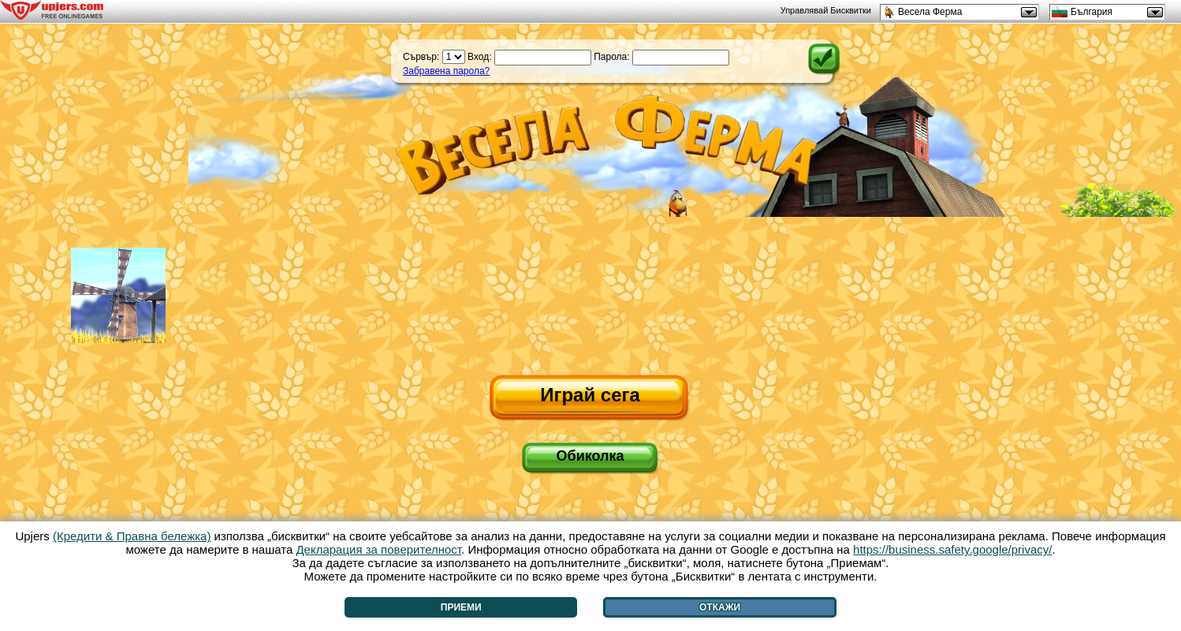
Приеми (461, 607)
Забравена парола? (446, 71)
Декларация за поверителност (378, 549)
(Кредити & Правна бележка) (132, 536)
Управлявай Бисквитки (826, 10)
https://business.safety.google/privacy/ (952, 549)
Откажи (719, 607)
